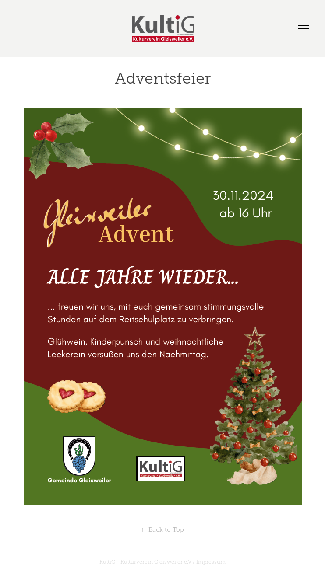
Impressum (211, 562)
